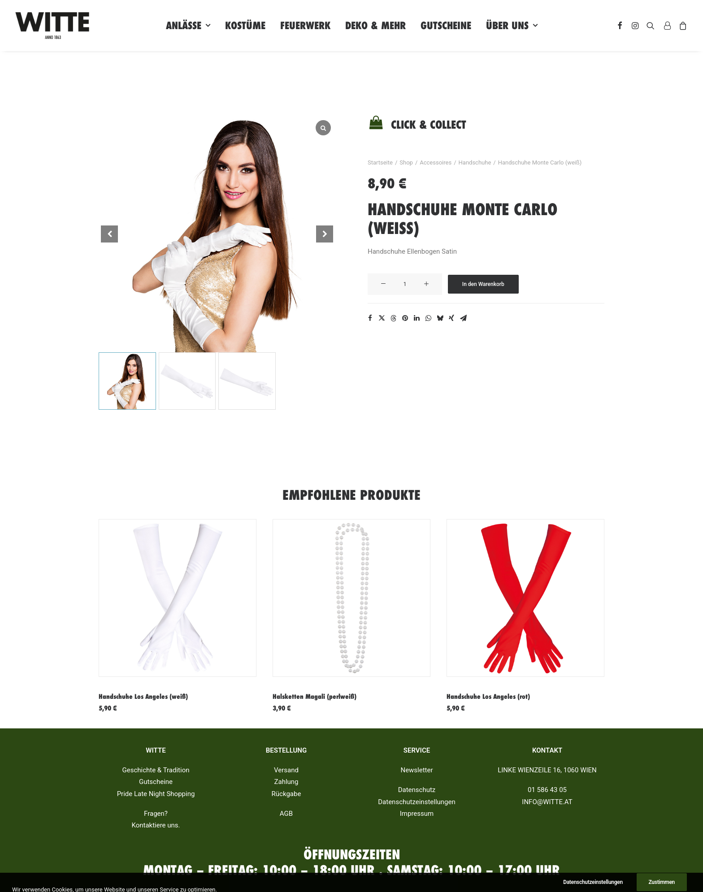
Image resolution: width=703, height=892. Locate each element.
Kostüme (245, 25)
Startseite (380, 162)
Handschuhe (475, 162)
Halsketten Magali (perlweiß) (314, 697)
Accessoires (435, 162)
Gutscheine (446, 25)
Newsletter (416, 770)
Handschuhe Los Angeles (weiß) (143, 697)
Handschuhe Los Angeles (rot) (488, 697)
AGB (286, 814)
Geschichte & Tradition (156, 770)
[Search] (650, 25)
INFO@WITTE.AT (547, 802)
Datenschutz (417, 790)
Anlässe (188, 25)
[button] (324, 233)
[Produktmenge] (405, 284)
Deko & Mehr (375, 25)
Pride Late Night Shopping (156, 794)
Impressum (417, 814)
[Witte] (52, 25)
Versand (286, 770)
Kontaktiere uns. (155, 825)
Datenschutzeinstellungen (417, 802)
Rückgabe (286, 794)
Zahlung (286, 782)
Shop (406, 162)
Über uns (512, 25)
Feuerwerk (305, 25)
